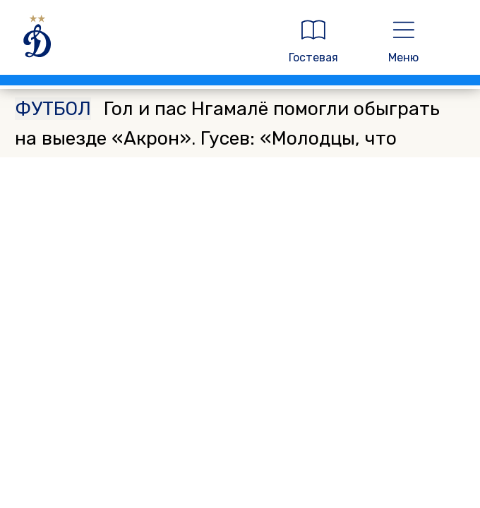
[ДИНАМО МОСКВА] (138, 41)
